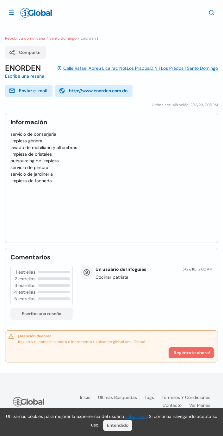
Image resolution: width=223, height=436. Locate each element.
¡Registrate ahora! (191, 352)
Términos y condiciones (186, 397)
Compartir (25, 52)
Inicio (85, 397)
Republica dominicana (25, 38)
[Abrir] (11, 12)
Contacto (172, 405)
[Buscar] (211, 12)
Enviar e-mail (28, 91)
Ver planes (199, 405)
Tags (149, 397)
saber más (136, 416)
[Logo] (36, 12)
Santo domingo (63, 38)
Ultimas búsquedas (117, 397)
